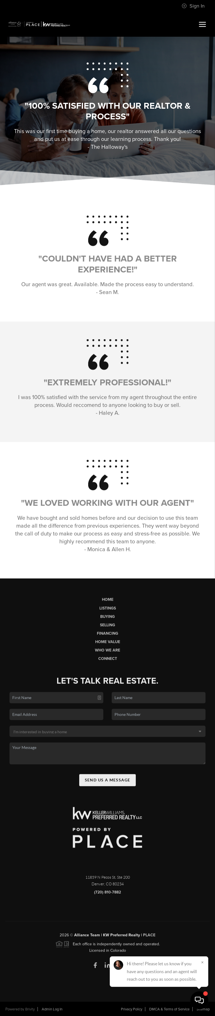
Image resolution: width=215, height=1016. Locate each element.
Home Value (107, 644)
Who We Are (107, 652)
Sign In (193, 6)
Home (107, 602)
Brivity (30, 1009)
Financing (107, 635)
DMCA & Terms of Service (169, 1009)
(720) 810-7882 (107, 894)
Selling (107, 627)
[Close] (202, 962)
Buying (107, 619)
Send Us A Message (107, 782)
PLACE (149, 937)
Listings (107, 610)
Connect (107, 661)
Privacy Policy (131, 1009)
